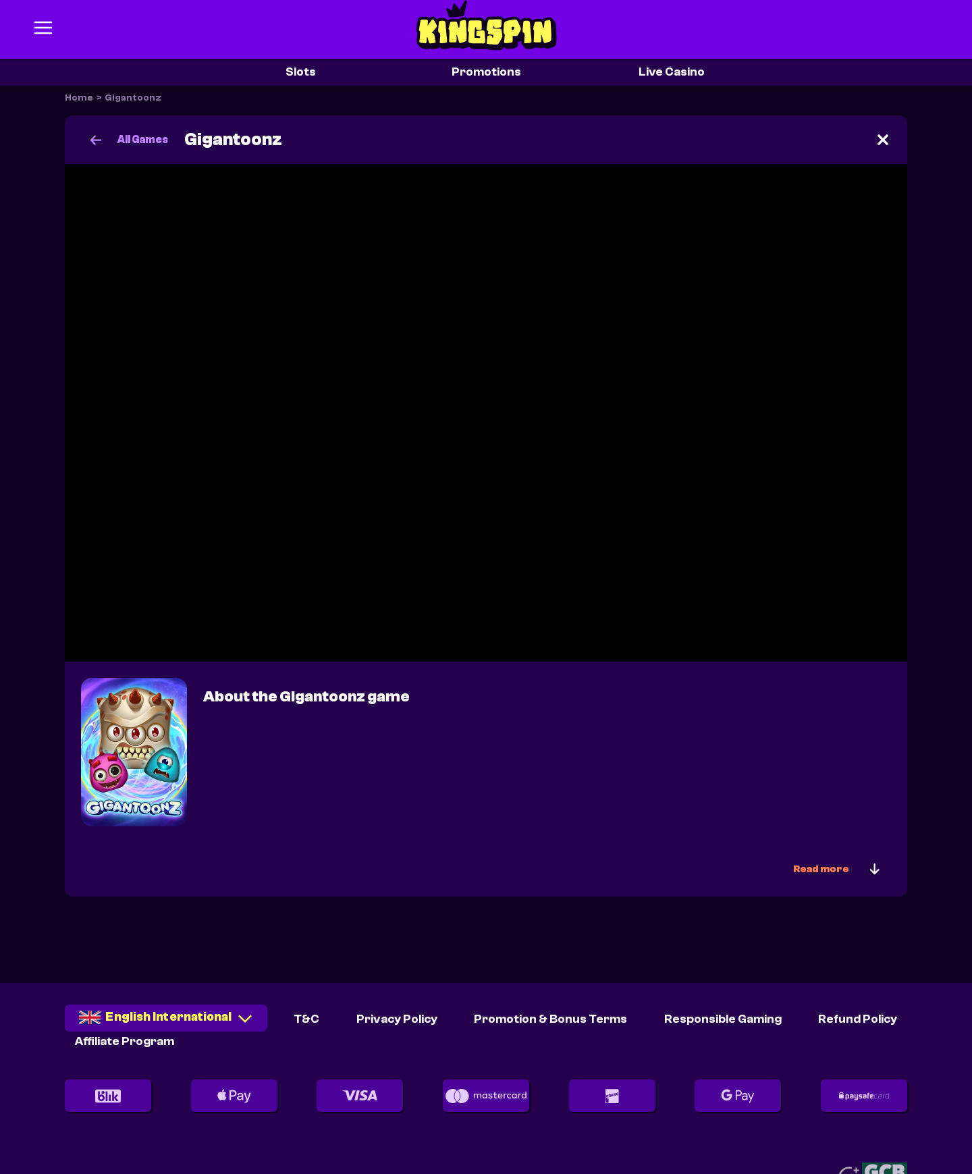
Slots (301, 72)
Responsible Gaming (723, 1019)
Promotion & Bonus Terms (550, 1019)
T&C (306, 1019)
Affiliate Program (124, 1041)
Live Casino (672, 72)
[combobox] (166, 1022)
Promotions (486, 72)
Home (79, 97)
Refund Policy (857, 1019)
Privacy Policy (396, 1019)
